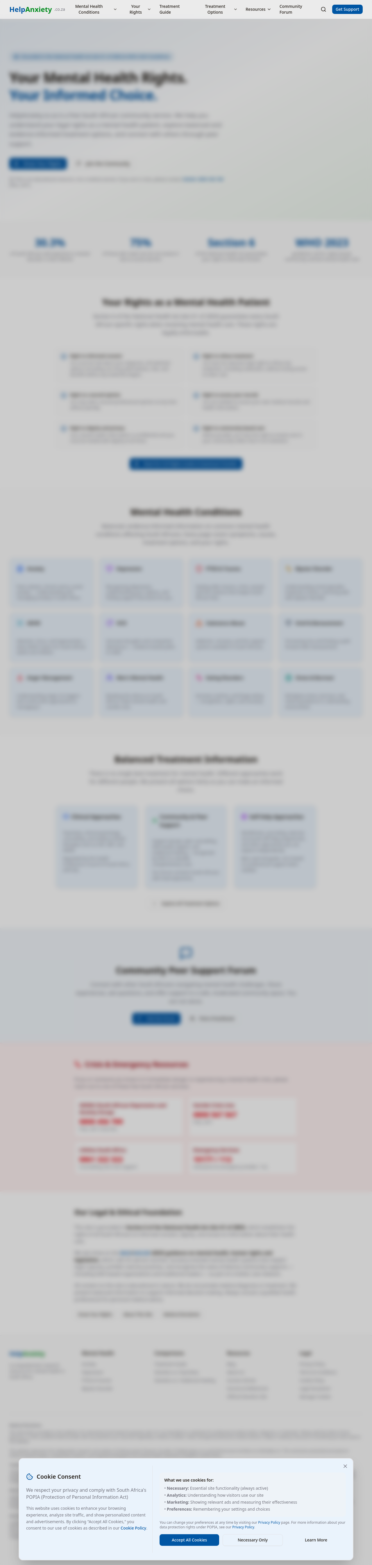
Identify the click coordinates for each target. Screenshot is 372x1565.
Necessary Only (253, 1540)
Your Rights (140, 9)
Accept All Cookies (189, 1540)
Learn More (316, 1540)
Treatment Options (221, 9)
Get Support (347, 9)
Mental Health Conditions (96, 9)
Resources (258, 9)
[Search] (323, 9)
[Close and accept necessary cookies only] (345, 1466)
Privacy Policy (269, 1522)
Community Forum (291, 9)
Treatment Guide (170, 9)
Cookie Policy (133, 1528)
